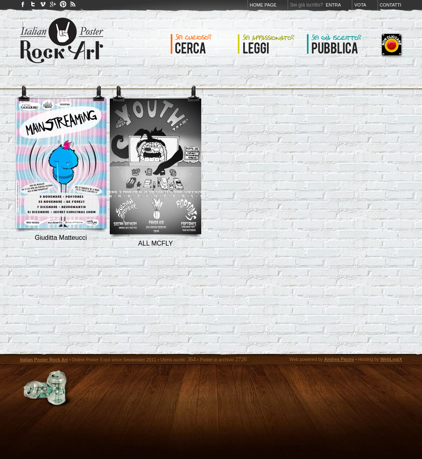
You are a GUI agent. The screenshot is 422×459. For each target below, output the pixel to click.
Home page (263, 4)
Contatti (390, 4)
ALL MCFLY (155, 243)
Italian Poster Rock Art (44, 359)
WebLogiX (391, 359)
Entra (333, 4)
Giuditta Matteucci (61, 237)
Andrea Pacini (339, 359)
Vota (360, 4)
